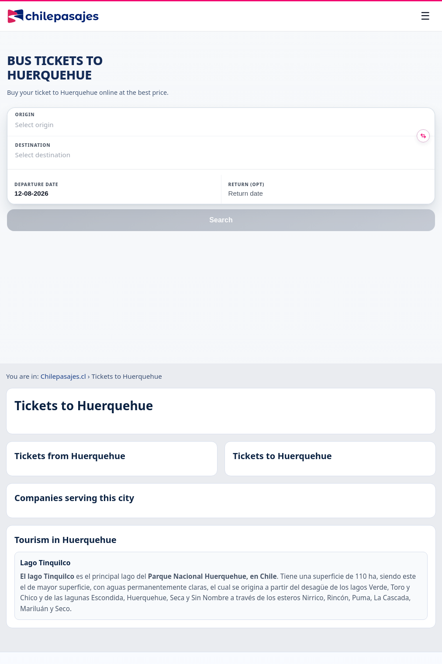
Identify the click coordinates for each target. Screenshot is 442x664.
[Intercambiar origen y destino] (423, 135)
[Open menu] (425, 16)
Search (220, 220)
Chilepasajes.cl (63, 376)
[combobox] (16, 125)
